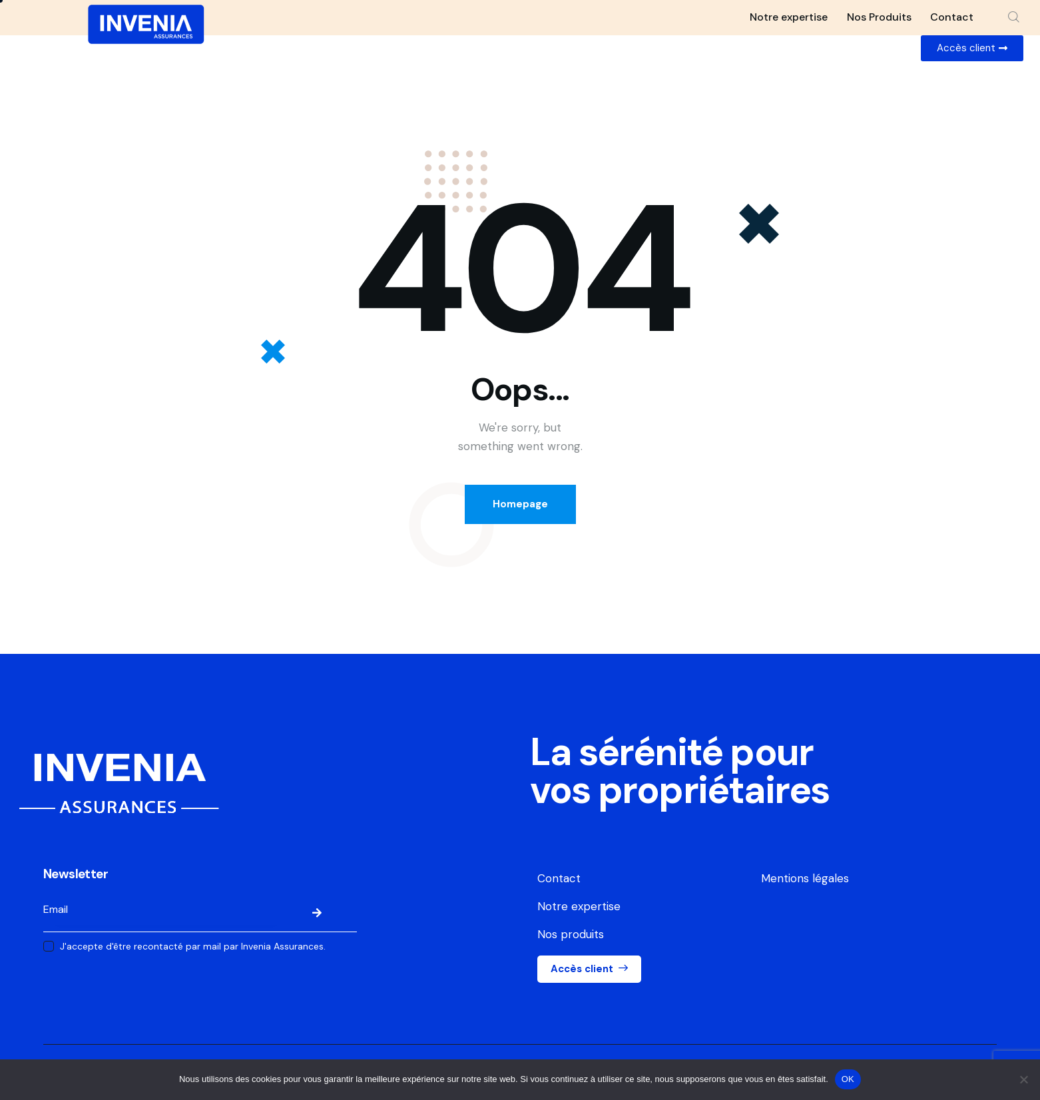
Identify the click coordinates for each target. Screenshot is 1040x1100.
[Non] (1023, 1079)
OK (848, 1079)
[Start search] (1014, 17)
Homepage (520, 504)
